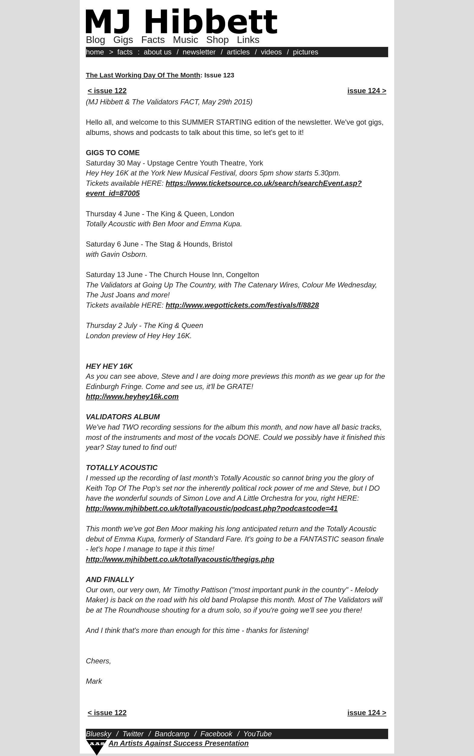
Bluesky (98, 734)
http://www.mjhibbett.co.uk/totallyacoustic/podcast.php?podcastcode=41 (212, 508)
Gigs (123, 39)
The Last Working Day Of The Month (143, 75)
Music (185, 39)
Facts (153, 39)
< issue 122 (107, 91)
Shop (217, 39)
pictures (305, 52)
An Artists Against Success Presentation (179, 743)
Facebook (216, 734)
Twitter (133, 734)
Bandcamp (172, 734)
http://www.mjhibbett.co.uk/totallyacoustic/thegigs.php (180, 559)
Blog (95, 39)
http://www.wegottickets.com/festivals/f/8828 (242, 305)
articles (238, 52)
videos (271, 52)
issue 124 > (366, 91)
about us (157, 52)
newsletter (199, 52)
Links (248, 39)
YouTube (257, 734)
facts (125, 52)
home (95, 52)
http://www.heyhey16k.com (132, 396)
